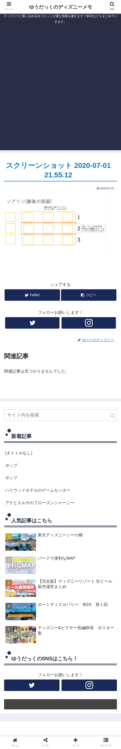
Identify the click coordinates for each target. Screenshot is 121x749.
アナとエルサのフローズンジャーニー (40, 503)
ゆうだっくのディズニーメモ (60, 7)
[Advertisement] (60, 89)
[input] (60, 415)
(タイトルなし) (18, 453)
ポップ (11, 465)
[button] (112, 415)
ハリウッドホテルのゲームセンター (37, 490)
